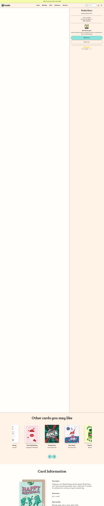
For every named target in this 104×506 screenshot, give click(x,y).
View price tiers (87, 20)
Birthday (44, 5)
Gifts (50, 5)
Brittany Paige (22, 447)
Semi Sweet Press (87, 13)
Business (65, 5)
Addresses (57, 5)
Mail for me (87, 37)
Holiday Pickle (42, 445)
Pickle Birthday (22, 445)
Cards (38, 5)
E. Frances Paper (81, 447)
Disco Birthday (62, 445)
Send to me (87, 42)
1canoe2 (42, 447)
